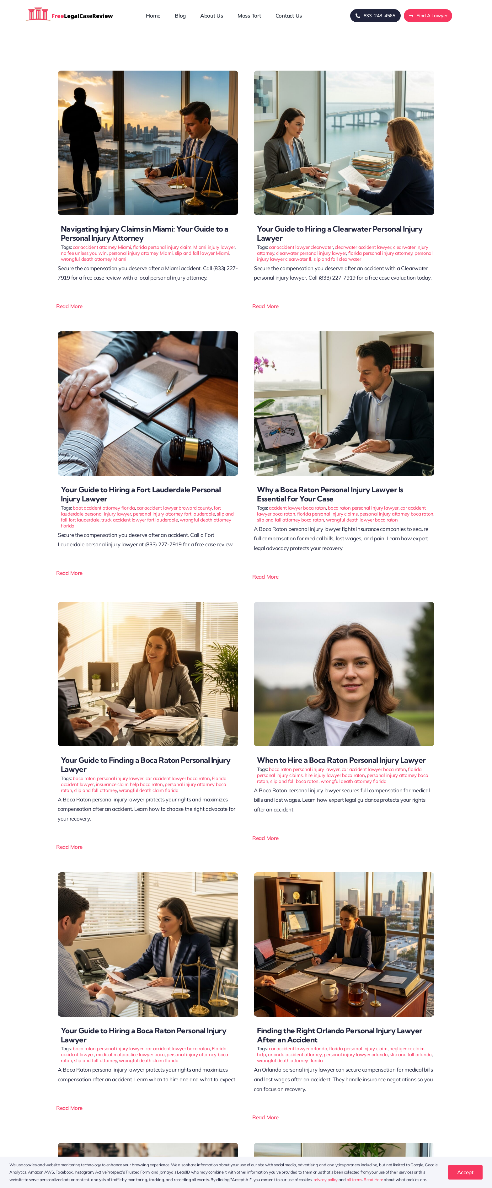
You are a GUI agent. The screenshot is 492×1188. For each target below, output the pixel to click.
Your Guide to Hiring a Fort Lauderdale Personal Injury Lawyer (141, 494)
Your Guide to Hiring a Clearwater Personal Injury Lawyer (339, 233)
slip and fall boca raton (294, 781)
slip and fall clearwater (337, 259)
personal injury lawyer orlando (356, 1054)
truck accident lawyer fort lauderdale (139, 520)
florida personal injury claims (327, 514)
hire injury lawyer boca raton (335, 775)
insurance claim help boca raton (129, 784)
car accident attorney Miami (102, 247)
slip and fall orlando (411, 1054)
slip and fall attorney (95, 790)
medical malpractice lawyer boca (130, 1054)
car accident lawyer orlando (298, 1049)
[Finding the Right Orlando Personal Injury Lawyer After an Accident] (344, 875)
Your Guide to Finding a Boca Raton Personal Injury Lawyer (146, 764)
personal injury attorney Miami (141, 253)
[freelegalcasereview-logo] (69, 6)
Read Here (373, 1179)
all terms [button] (354, 1179)
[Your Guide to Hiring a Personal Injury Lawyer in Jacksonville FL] (344, 1145)
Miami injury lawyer (214, 247)
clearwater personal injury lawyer (311, 253)
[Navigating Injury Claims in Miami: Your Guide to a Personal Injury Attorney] (148, 73)
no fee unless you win (84, 253)
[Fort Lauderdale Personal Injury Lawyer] (148, 334)
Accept (465, 1172)
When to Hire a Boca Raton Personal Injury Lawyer (341, 760)
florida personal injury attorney (380, 253)
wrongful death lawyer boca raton (362, 520)
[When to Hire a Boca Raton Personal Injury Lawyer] (344, 604)
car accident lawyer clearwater (301, 247)
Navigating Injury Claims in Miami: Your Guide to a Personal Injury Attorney (144, 233)
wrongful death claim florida (149, 790)
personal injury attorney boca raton (396, 514)
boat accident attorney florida (104, 508)
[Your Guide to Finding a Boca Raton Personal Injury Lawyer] (148, 604)
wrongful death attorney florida (354, 781)
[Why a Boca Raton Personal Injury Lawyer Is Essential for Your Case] (344, 334)
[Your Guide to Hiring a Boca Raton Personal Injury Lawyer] (148, 875)
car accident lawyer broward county (174, 508)
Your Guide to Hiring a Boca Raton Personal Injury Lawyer (143, 1035)
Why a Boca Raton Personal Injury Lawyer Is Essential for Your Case (330, 494)
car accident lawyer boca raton (178, 778)
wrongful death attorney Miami (93, 259)
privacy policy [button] (325, 1179)
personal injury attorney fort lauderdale (174, 514)
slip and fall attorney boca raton (290, 520)
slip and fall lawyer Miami (202, 253)
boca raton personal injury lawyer (363, 508)
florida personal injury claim (162, 247)
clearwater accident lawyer (363, 247)
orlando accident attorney (295, 1054)
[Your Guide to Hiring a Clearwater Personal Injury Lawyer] (344, 73)
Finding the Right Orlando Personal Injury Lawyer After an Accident (339, 1035)
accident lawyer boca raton (297, 508)
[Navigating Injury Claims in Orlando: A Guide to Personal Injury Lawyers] (148, 1145)
